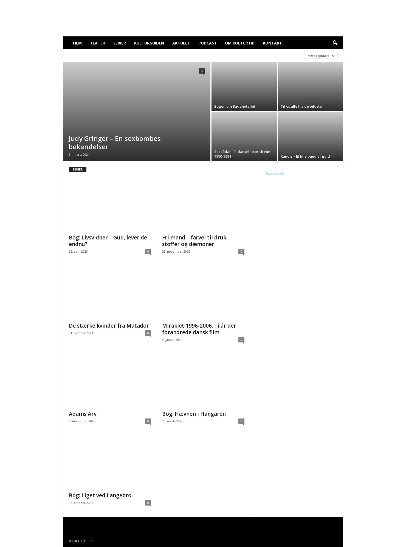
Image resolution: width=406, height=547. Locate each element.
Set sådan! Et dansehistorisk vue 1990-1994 (242, 154)
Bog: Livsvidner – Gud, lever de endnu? (108, 241)
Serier (119, 43)
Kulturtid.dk (275, 173)
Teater (97, 43)
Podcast (207, 43)
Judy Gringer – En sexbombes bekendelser (115, 142)
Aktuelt (181, 43)
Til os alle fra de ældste (301, 106)
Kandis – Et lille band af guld (306, 156)
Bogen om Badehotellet (234, 106)
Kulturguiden (149, 43)
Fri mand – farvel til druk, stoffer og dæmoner (195, 241)
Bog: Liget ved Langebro (100, 495)
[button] (335, 43)
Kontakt (272, 43)
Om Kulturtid (240, 43)
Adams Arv (83, 413)
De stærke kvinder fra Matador (109, 325)
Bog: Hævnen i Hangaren (194, 413)
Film (77, 43)
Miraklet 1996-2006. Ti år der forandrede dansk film (199, 329)
